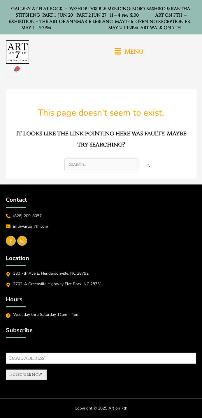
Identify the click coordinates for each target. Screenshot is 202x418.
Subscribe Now (26, 374)
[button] (129, 52)
